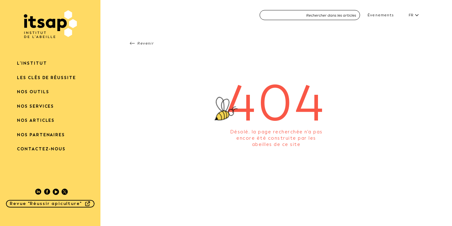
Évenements (381, 15)
